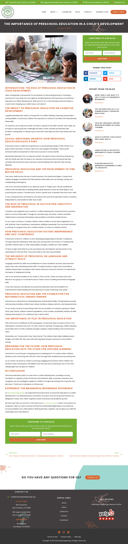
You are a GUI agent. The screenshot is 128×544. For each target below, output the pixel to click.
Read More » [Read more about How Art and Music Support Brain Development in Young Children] (99, 131)
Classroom (66, 12)
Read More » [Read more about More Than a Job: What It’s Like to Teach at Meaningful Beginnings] (99, 103)
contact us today (50, 403)
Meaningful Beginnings (15, 393)
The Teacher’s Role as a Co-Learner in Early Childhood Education (107, 111)
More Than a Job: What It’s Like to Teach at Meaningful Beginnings (107, 97)
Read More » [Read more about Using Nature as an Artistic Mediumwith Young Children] (99, 156)
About (54, 12)
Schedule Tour (102, 12)
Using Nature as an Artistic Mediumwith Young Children (107, 151)
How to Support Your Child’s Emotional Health (108, 138)
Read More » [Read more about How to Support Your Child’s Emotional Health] (99, 142)
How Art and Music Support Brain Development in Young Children (107, 125)
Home (44, 12)
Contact (88, 12)
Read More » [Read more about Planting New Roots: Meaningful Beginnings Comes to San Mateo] (99, 171)
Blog (78, 12)
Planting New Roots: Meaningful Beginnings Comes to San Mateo (108, 165)
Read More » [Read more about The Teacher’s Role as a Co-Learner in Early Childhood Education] (99, 117)
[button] (93, 73)
